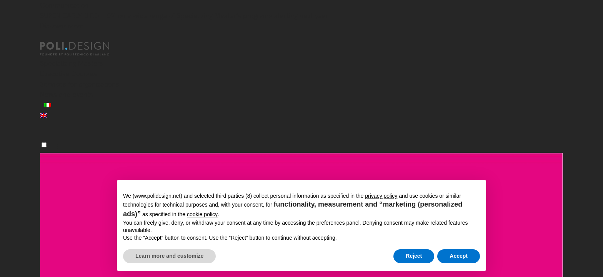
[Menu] (44, 144)
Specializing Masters (71, 63)
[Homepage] (81, 49)
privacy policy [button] (381, 196)
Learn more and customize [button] (169, 256)
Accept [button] (459, 256)
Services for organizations (79, 84)
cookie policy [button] (202, 214)
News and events (66, 94)
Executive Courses (68, 73)
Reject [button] (414, 256)
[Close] (44, 37)
